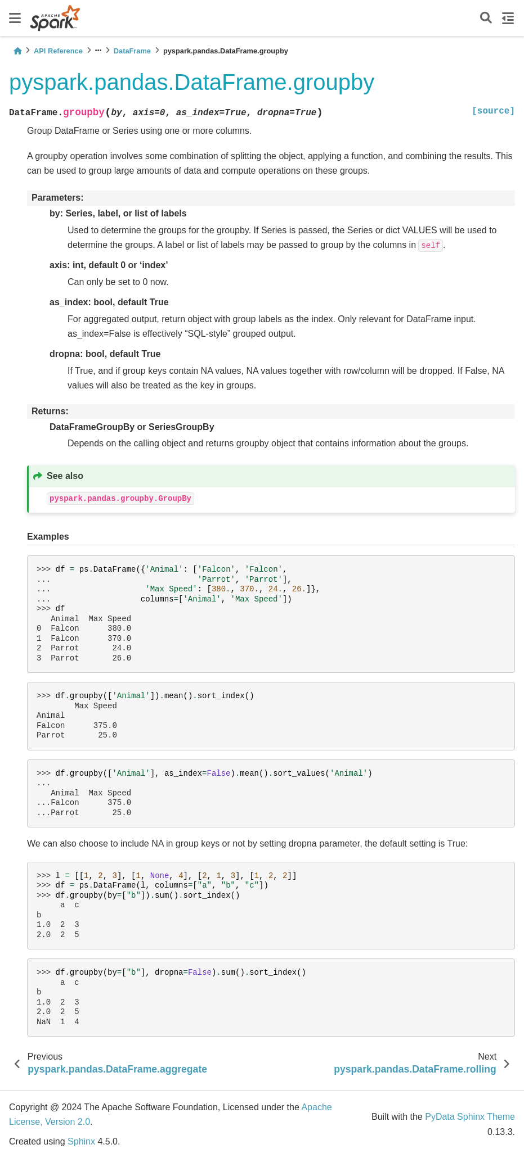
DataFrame (132, 51)
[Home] (17, 51)
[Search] (486, 18)
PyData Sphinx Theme (470, 1116)
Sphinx (81, 1141)
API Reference (58, 51)
